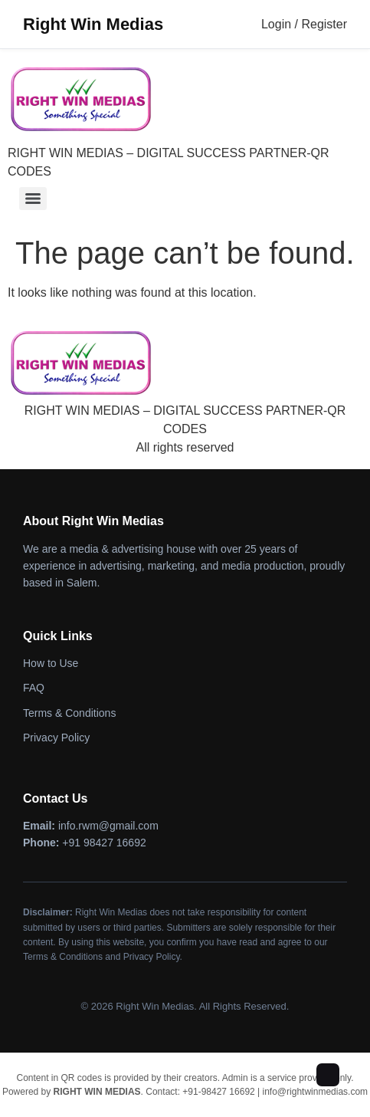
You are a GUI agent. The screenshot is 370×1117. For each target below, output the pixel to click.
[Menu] (33, 198)
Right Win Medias (93, 24)
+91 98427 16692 (104, 842)
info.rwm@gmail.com (108, 826)
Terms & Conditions (69, 713)
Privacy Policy (56, 737)
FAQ (33, 688)
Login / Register (304, 24)
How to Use (50, 663)
